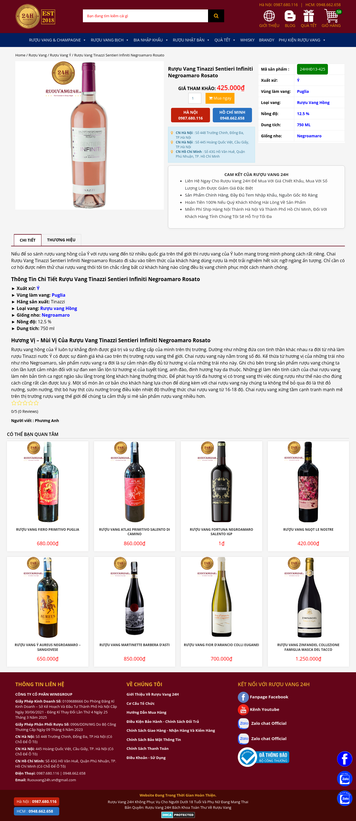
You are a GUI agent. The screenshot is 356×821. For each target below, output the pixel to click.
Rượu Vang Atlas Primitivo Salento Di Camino (134, 532)
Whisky (247, 40)
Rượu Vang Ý (60, 55)
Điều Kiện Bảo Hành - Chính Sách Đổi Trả (163, 721)
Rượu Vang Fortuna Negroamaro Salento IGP (221, 532)
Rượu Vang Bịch (110, 40)
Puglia (303, 91)
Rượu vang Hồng (58, 308)
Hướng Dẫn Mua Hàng (146, 712)
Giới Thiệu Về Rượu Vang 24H (153, 694)
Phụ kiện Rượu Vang (302, 40)
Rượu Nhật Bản (191, 40)
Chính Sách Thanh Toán (148, 748)
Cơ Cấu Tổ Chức (141, 703)
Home (20, 55)
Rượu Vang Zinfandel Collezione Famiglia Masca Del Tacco (308, 647)
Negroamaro (309, 135)
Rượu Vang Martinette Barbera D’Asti (134, 645)
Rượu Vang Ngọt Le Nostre (308, 529)
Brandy (266, 40)
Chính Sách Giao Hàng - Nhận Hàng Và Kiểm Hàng (171, 730)
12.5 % (303, 113)
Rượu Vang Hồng (313, 102)
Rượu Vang (38, 55)
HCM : (35, 811)
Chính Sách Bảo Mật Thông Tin (154, 739)
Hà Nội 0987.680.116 (190, 115)
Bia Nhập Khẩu (151, 40)
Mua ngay (220, 98)
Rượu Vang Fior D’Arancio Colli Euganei (221, 645)
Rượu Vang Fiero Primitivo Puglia (47, 529)
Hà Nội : (36, 801)
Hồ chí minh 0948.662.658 (232, 115)
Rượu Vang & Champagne (57, 40)
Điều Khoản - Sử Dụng (146, 757)
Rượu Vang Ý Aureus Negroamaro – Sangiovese (48, 647)
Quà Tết (225, 40)
